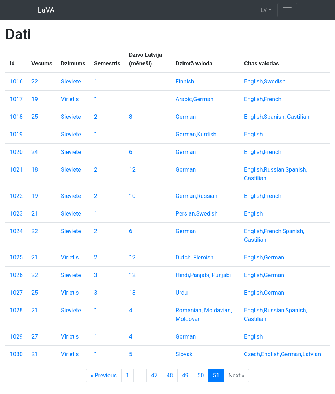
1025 (16, 257)
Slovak (184, 354)
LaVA (46, 10)
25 (34, 116)
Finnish (185, 81)
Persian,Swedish (197, 213)
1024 (16, 231)
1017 (16, 99)
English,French (262, 99)
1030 (16, 354)
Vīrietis (70, 99)
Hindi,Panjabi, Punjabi (203, 275)
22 (34, 81)
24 (34, 152)
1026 (16, 275)
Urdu (182, 292)
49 (185, 375)
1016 (16, 81)
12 (132, 169)
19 (34, 99)
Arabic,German (194, 99)
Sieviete (71, 81)
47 (154, 375)
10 (132, 196)
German (186, 116)
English (253, 134)
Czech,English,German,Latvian (282, 354)
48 (170, 375)
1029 (16, 336)
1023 (16, 213)
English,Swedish (265, 81)
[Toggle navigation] (287, 10)
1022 (16, 196)
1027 (16, 292)
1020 (16, 152)
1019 (16, 134)
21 (34, 213)
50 (201, 375)
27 (34, 336)
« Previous (104, 375)
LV (264, 9)
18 (34, 169)
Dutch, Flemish (194, 257)
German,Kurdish (196, 134)
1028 (16, 310)
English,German (264, 257)
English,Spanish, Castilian (276, 116)
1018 (16, 116)
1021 (16, 169)
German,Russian (196, 196)
